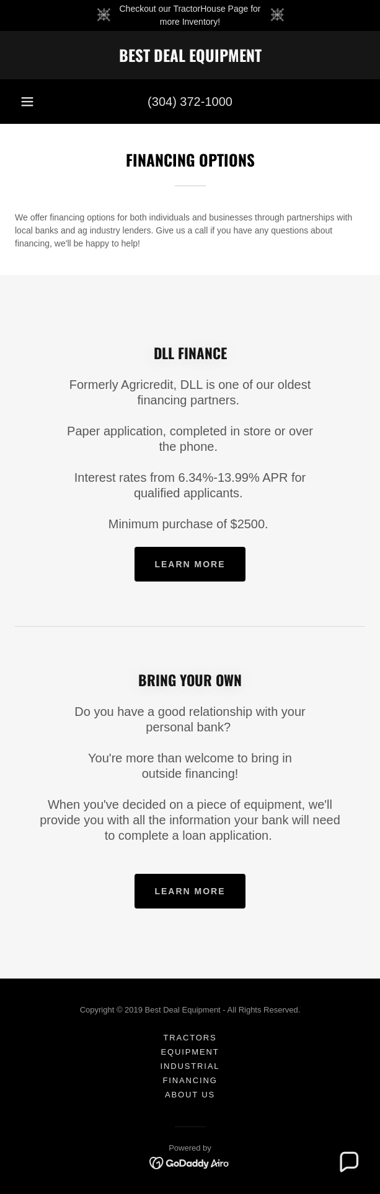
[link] (190, 55)
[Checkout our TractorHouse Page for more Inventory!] (190, 15)
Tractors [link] (189, 1037)
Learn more (189, 564)
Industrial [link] (190, 1066)
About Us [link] (190, 1094)
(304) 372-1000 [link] (190, 101)
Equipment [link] (190, 1052)
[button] (27, 101)
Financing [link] (189, 1080)
